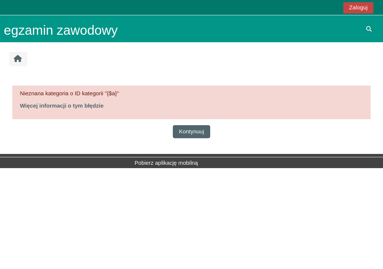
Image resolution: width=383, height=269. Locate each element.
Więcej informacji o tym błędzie (62, 105)
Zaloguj (358, 7)
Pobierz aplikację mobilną (166, 163)
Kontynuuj (191, 131)
